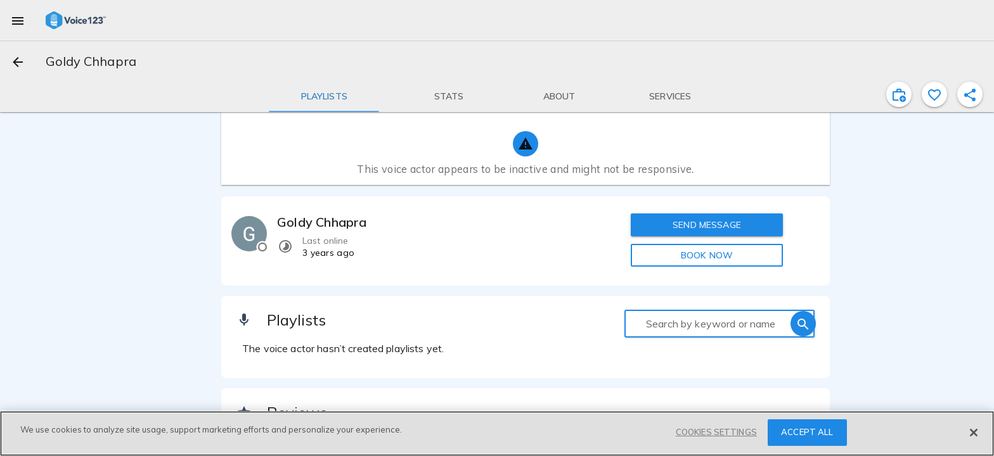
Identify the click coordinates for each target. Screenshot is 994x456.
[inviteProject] (899, 94)
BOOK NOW (707, 255)
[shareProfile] (970, 94)
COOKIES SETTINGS (716, 432)
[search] (803, 323)
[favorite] (934, 94)
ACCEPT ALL (807, 432)
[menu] (17, 20)
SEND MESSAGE (707, 225)
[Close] (974, 432)
